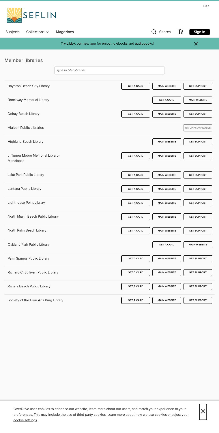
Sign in (199, 32)
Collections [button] (37, 32)
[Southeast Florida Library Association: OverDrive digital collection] (31, 15)
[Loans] (180, 32)
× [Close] (203, 412)
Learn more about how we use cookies (137, 414)
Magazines (65, 32)
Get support (198, 86)
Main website (167, 86)
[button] (160, 32)
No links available (198, 127)
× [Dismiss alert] (196, 44)
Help (206, 6)
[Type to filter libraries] (109, 70)
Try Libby (68, 43)
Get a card (135, 86)
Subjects (13, 32)
